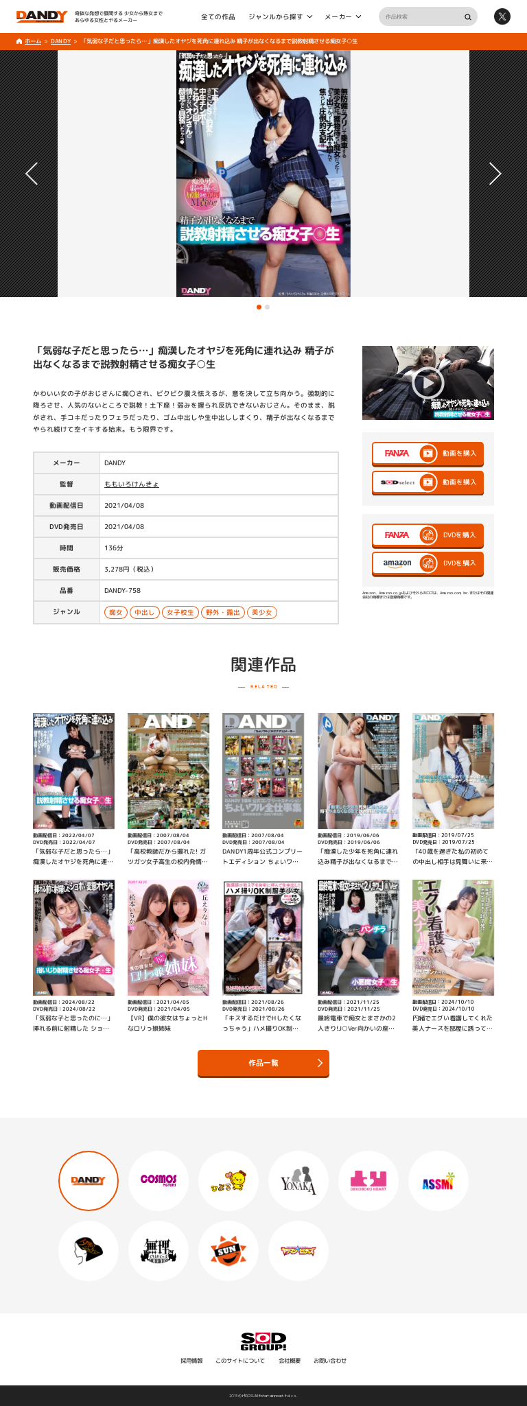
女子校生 (180, 612)
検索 (468, 17)
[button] (259, 307)
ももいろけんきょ (131, 484)
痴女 (116, 612)
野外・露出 (223, 612)
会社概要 (290, 1361)
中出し (144, 612)
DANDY (61, 41)
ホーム (33, 41)
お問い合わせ (330, 1361)
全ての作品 (218, 16)
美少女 (262, 613)
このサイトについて (240, 1361)
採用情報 (191, 1361)
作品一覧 (285, 1063)
